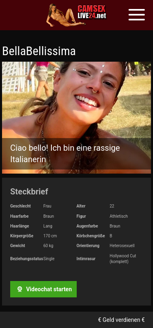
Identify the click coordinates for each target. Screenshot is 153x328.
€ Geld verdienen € (121, 320)
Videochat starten (43, 289)
